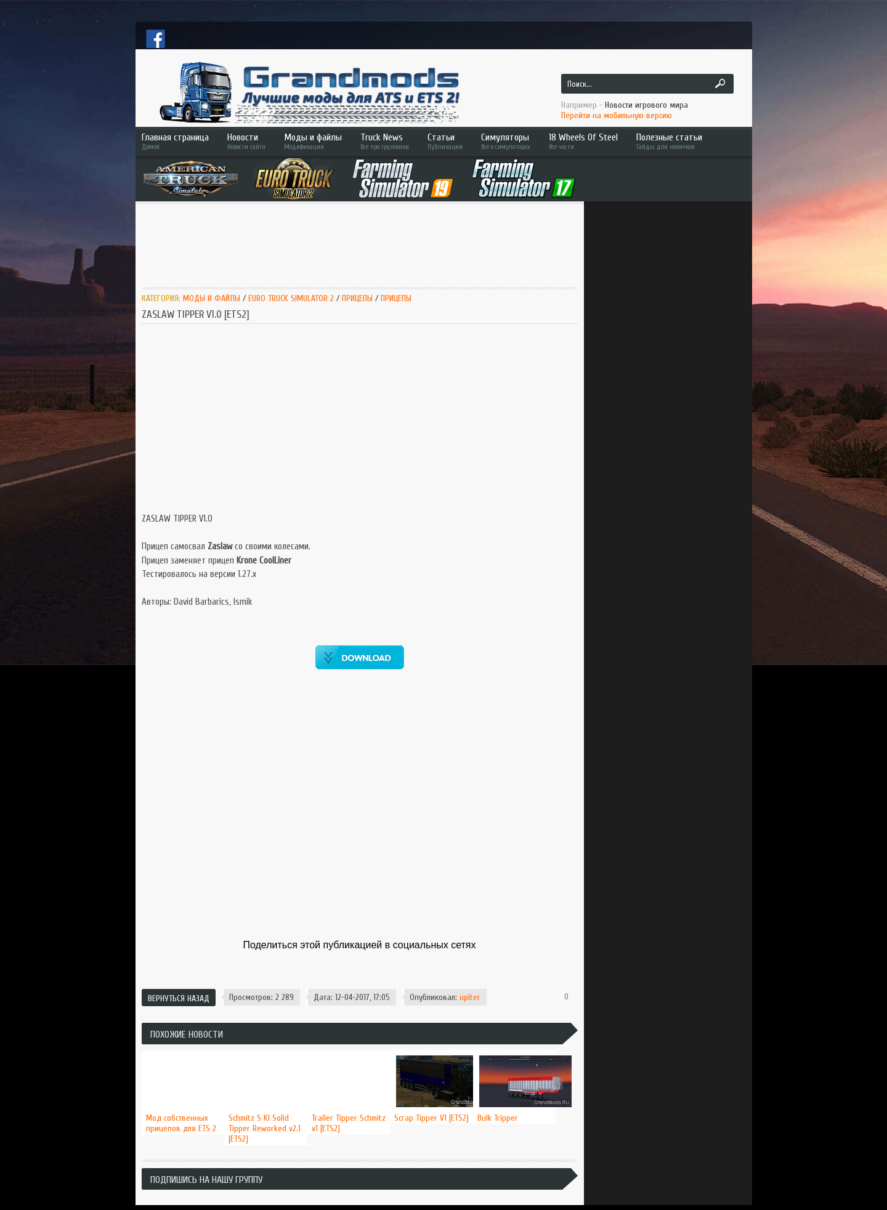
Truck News (384, 141)
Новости (246, 141)
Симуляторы (505, 141)
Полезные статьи (686, 141)
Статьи (445, 141)
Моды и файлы (313, 141)
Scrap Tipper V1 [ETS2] (431, 1118)
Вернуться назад (178, 998)
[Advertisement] (366, 244)
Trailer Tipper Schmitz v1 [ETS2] (349, 1123)
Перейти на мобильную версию (616, 115)
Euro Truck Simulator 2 (291, 298)
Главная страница (175, 141)
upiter (470, 997)
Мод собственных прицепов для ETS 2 (181, 1123)
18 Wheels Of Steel (583, 141)
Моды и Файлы (211, 298)
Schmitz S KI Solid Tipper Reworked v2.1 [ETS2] (265, 1128)
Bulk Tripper (497, 1118)
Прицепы (357, 298)
